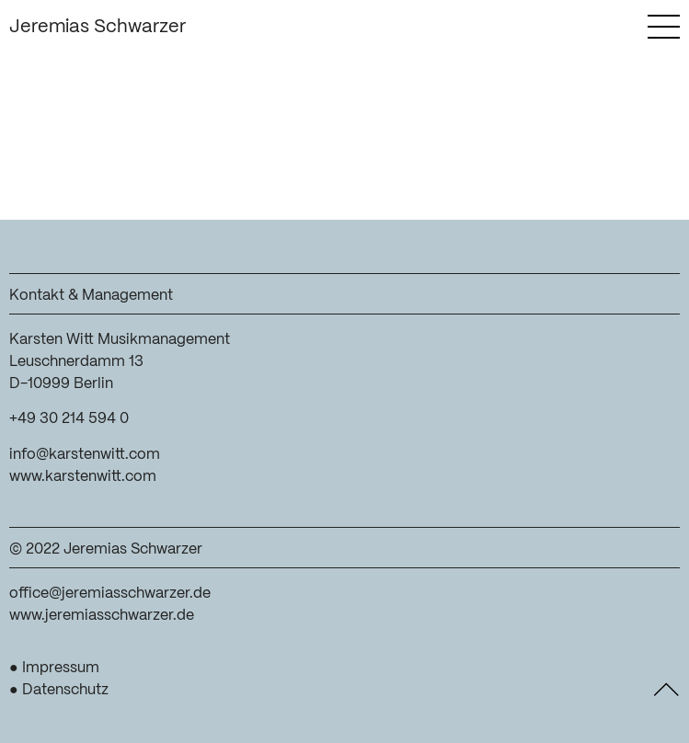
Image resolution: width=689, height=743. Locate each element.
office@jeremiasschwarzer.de (110, 593)
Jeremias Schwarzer (97, 27)
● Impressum (54, 668)
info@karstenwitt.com (84, 455)
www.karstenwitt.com (82, 477)
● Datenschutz (59, 690)
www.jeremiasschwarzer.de (101, 616)
